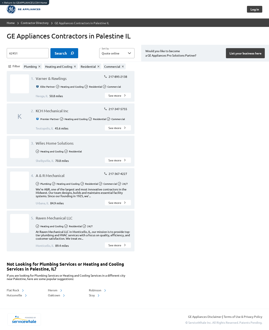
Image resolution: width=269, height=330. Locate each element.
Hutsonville (17, 295)
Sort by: (105, 48)
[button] (116, 53)
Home (11, 23)
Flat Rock (15, 290)
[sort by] (123, 53)
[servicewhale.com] (24, 319)
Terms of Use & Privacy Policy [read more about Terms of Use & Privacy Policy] (243, 316)
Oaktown (56, 295)
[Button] (254, 9)
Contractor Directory (35, 23)
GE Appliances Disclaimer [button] (205, 316)
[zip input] (27, 53)
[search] (64, 53)
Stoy (94, 295)
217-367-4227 (115, 174)
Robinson (98, 290)
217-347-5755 (115, 109)
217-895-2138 (115, 76)
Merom (55, 290)
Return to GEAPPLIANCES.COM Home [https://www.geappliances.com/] (24, 2)
